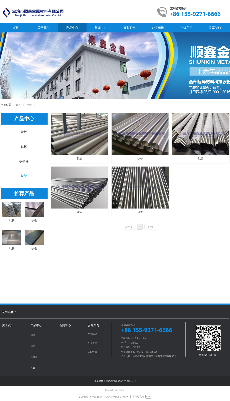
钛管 (24, 175)
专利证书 (92, 352)
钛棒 (24, 146)
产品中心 (31, 104)
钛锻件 (23, 161)
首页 (18, 104)
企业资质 (92, 343)
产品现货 (92, 334)
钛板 (24, 132)
